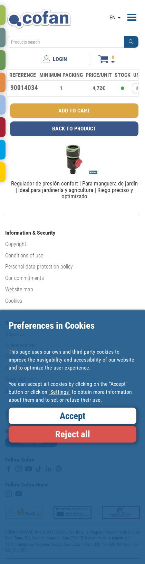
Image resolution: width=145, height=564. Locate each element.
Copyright (15, 244)
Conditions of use (24, 255)
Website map (19, 289)
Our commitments (24, 278)
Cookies (13, 301)
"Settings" (59, 392)
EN (114, 17)
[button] (131, 42)
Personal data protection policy (39, 266)
